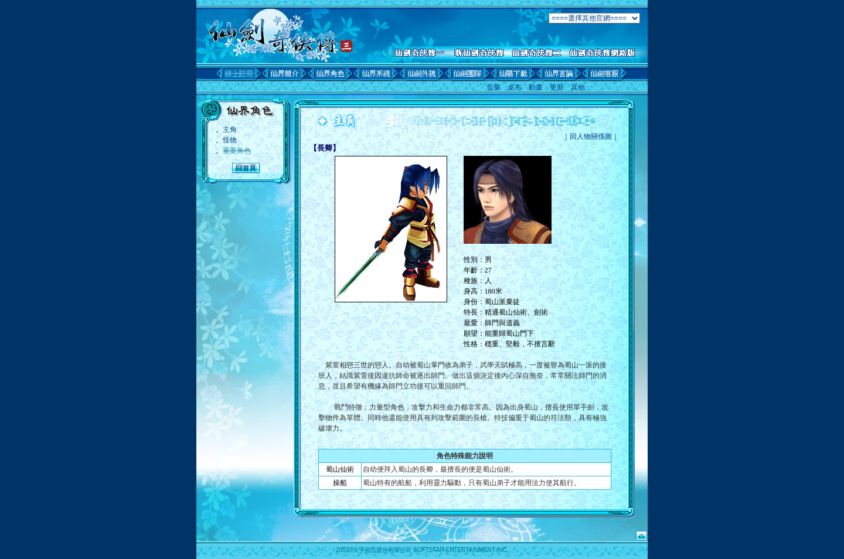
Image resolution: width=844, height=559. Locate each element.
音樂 (493, 87)
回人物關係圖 (591, 136)
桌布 (515, 87)
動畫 (536, 87)
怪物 (230, 140)
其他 (578, 87)
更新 (557, 87)
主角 (230, 129)
